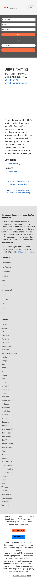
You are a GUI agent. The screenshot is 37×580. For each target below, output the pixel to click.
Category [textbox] (6, 20)
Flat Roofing (14, 163)
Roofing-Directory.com (22, 576)
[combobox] (18, 19)
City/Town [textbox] (6, 30)
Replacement (6, 290)
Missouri (4, 415)
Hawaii (4, 364)
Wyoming (5, 505)
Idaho (3, 368)
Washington (6, 494)
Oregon (4, 458)
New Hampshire (7, 429)
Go (18, 35)
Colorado (5, 342)
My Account (19, 537)
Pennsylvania (6, 462)
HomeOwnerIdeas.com (25, 252)
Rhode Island (6, 465)
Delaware (5, 350)
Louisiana (5, 389)
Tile (2, 313)
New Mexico (6, 436)
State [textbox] (4, 25)
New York (5, 440)
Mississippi (5, 411)
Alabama (5, 324)
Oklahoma (5, 455)
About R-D (18, 516)
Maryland (5, 397)
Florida (4, 357)
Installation (5, 276)
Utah (3, 483)
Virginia (4, 491)
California (5, 339)
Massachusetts (7, 400)
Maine (3, 393)
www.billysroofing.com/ (16, 83)
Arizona (4, 332)
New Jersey (6, 433)
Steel (3, 308)
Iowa (3, 379)
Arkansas (5, 335)
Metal (3, 281)
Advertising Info (13, 522)
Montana (5, 418)
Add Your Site (18, 530)
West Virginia (6, 498)
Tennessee (5, 476)
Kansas (4, 382)
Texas (3, 480)
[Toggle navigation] (31, 7)
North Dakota (6, 447)
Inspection (5, 272)
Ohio (3, 451)
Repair (3, 285)
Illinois (3, 371)
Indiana (4, 375)
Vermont (4, 487)
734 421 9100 (11, 80)
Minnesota (5, 408)
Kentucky (5, 386)
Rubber (4, 295)
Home (7, 516)
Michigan (13, 172)
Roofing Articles (24, 519)
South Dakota (6, 473)
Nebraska (5, 422)
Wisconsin (5, 501)
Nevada (4, 426)
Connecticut (6, 346)
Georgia (4, 361)
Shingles (4, 299)
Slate (3, 304)
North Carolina (7, 444)
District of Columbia (9, 353)
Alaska (4, 328)
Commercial (6, 262)
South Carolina (7, 469)
